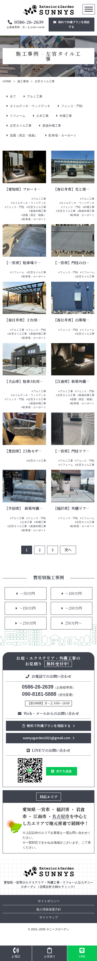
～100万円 (73, 593)
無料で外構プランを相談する (73, 24)
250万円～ (73, 623)
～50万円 (27, 593)
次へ (68, 549)
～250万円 (27, 623)
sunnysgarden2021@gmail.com (46, 737)
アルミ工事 (34, 96)
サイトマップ (48, 917)
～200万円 (73, 608)
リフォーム (17, 116)
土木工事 (42, 116)
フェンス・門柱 (72, 106)
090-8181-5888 (39, 694)
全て (13, 96)
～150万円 (27, 608)
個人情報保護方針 (48, 909)
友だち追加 (64, 771)
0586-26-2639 (28, 22)
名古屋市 (61, 816)
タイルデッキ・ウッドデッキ (30, 106)
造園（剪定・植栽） (24, 135)
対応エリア (49, 796)
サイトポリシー (48, 901)
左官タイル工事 (21, 125)
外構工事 (65, 116)
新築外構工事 (51, 125)
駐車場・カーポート (63, 135)
